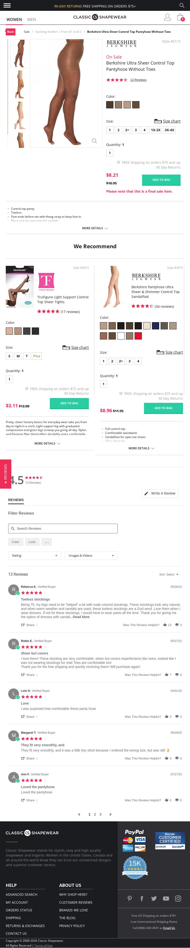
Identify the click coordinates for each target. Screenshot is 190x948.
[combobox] (34, 555)
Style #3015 (81, 268)
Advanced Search (21, 894)
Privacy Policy (72, 925)
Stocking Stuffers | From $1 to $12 (58, 32)
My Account (17, 902)
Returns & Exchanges (25, 925)
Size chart (172, 121)
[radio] (15, 542)
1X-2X (155, 130)
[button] (46, 542)
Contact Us (16, 933)
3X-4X (169, 130)
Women (14, 19)
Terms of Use (43, 945)
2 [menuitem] (95, 814)
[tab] (160, 494)
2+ (127, 130)
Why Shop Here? (73, 894)
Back (10, 32)
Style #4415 (175, 268)
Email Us (169, 928)
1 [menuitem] (90, 814)
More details (92, 228)
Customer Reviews (75, 902)
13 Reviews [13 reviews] (138, 80)
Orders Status (19, 910)
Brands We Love (73, 910)
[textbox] (181, 576)
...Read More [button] (80, 617)
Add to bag (161, 180)
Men (31, 19)
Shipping (13, 917)
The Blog (67, 917)
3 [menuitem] (100, 814)
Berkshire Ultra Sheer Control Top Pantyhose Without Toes (129, 32)
